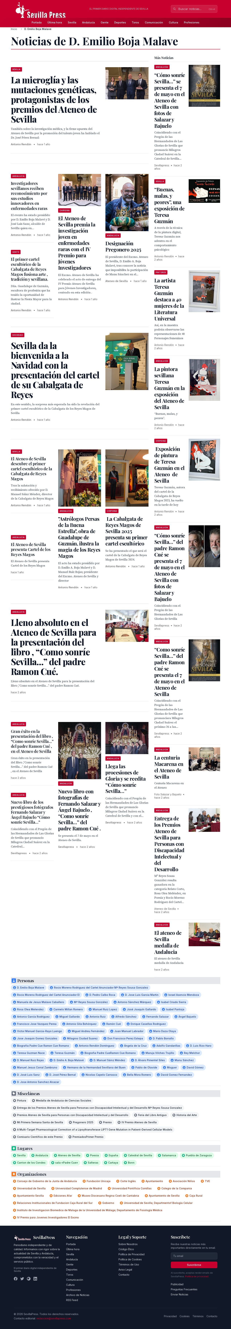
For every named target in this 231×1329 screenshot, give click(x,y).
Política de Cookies (130, 1259)
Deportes (120, 22)
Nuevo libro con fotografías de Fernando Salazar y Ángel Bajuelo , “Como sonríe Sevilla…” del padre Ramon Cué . (79, 810)
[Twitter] (22, 1279)
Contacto (123, 1274)
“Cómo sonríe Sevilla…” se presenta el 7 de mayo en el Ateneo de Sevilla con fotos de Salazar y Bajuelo (169, 100)
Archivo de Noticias (77, 1294)
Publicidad (177, 1284)
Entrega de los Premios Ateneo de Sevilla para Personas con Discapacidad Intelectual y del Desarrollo (169, 844)
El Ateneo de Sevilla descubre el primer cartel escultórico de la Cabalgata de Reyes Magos (31, 468)
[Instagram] (29, 1279)
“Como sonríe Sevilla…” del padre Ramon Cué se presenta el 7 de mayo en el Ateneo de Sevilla (169, 671)
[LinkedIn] (35, 1279)
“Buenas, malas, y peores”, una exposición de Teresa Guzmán (169, 205)
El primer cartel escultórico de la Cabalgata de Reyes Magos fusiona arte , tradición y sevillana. (29, 269)
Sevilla (72, 22)
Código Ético (126, 1249)
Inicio (14, 29)
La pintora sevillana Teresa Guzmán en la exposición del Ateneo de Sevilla (169, 388)
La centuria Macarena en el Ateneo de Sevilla (168, 767)
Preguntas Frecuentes (184, 1289)
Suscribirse (194, 1264)
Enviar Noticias (179, 1294)
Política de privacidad (196, 1276)
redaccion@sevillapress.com (53, 1318)
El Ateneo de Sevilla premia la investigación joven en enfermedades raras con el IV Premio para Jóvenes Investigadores (76, 243)
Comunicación (154, 22)
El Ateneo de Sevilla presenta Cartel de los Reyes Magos (31, 549)
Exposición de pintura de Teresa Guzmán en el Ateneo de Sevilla (169, 464)
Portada (37, 22)
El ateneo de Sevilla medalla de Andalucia (168, 942)
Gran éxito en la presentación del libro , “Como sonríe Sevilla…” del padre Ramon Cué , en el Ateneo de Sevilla (32, 741)
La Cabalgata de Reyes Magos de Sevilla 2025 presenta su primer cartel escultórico (126, 531)
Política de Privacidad (131, 1254)
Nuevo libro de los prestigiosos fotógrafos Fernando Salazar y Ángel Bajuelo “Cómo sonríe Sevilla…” (32, 812)
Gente (105, 22)
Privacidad (170, 1316)
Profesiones (191, 22)
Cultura (173, 22)
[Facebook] (15, 1279)
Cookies (185, 1316)
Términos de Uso (128, 1264)
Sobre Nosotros (128, 1244)
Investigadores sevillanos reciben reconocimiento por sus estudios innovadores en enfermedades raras (29, 195)
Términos (198, 1316)
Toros (135, 22)
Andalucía (88, 22)
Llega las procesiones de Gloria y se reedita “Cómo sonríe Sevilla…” (125, 778)
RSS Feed (72, 1300)
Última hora (54, 22)
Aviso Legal (125, 1269)
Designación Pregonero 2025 (123, 246)
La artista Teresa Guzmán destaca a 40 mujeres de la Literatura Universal (169, 299)
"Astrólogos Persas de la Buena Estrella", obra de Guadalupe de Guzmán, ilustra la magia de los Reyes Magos (79, 537)
